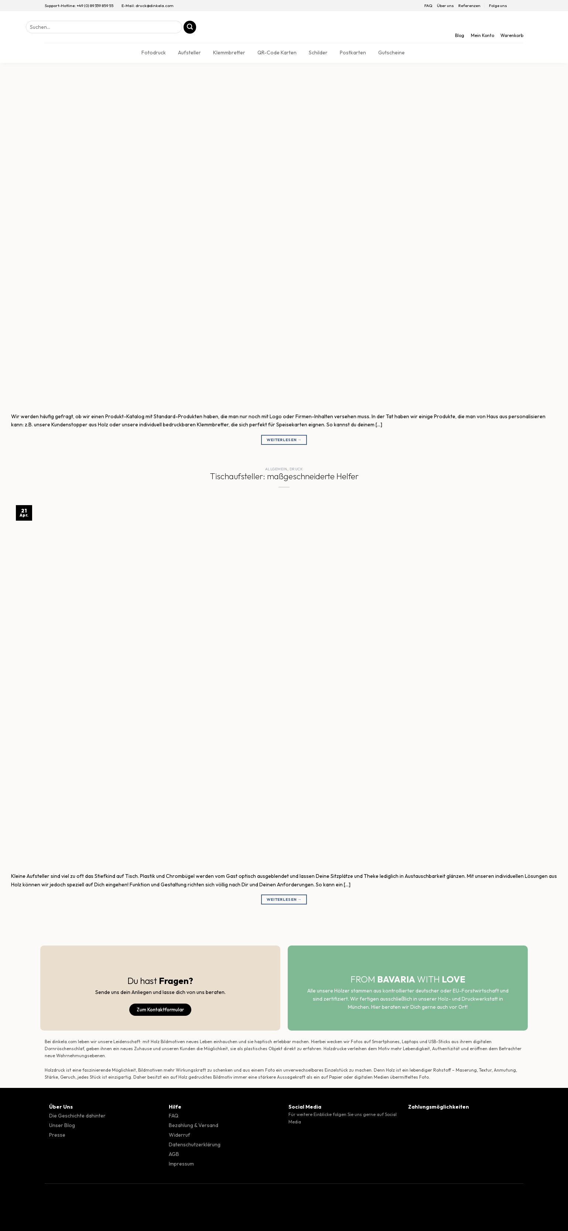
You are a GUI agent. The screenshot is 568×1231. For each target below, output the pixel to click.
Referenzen (469, 5)
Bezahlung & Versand (193, 1125)
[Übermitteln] (190, 27)
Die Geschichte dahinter (77, 1115)
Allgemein (276, 469)
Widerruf (179, 1135)
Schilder (318, 52)
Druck (296, 469)
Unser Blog (62, 1125)
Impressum (181, 1163)
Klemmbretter (229, 52)
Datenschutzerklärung (194, 1144)
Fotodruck (153, 52)
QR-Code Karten (277, 52)
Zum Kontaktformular (160, 1009)
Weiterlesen (284, 440)
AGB (174, 1154)
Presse (57, 1135)
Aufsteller (189, 52)
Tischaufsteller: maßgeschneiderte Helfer (284, 476)
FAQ (428, 5)
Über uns (445, 5)
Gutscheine (391, 52)
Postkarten (353, 52)
